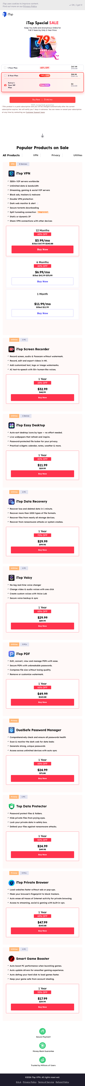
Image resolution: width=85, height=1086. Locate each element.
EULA (18, 1082)
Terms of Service (46, 1082)
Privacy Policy (29, 1082)
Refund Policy (62, 1082)
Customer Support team (35, 112)
